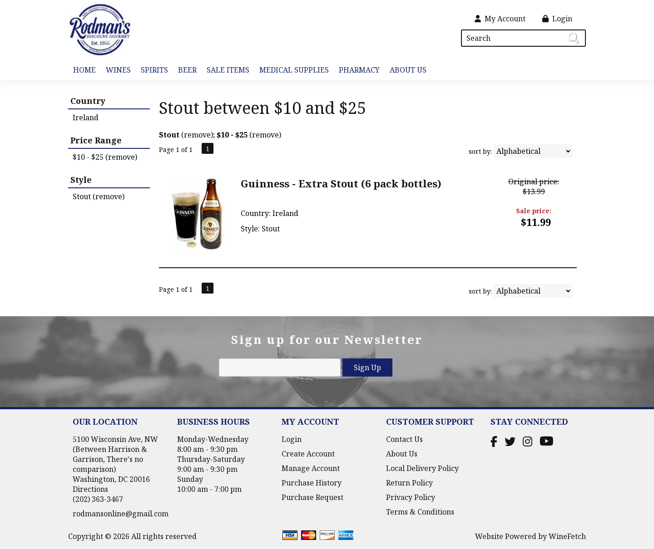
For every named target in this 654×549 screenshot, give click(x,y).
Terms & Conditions (420, 512)
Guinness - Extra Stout (341, 183)
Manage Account (311, 468)
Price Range (96, 140)
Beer (185, 70)
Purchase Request (312, 497)
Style (81, 179)
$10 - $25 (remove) (105, 157)
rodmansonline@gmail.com (120, 514)
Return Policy (409, 483)
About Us (405, 70)
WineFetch (567, 536)
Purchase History (312, 483)
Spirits (152, 70)
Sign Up (367, 368)
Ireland (86, 118)
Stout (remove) (98, 196)
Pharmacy (359, 70)
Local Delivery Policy (422, 468)
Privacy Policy (410, 497)
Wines (116, 70)
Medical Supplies (294, 70)
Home (84, 70)
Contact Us (404, 439)
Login (557, 19)
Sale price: (533, 210)
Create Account (308, 454)
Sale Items (228, 70)
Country (87, 100)
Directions (90, 489)
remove (197, 135)
